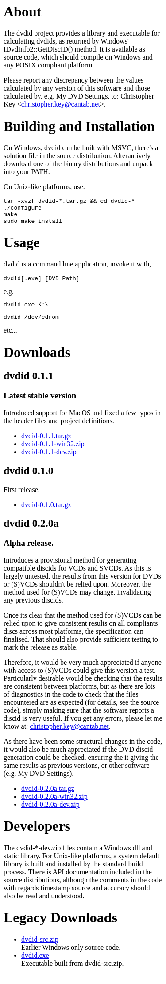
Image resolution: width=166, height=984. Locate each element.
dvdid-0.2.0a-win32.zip (54, 805)
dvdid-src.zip (39, 948)
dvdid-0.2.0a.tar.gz (47, 797)
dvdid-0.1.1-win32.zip (53, 453)
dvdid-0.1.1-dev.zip (49, 461)
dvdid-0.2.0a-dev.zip (50, 813)
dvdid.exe (35, 964)
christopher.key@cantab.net (60, 104)
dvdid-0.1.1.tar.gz (46, 445)
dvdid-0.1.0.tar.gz (46, 514)
